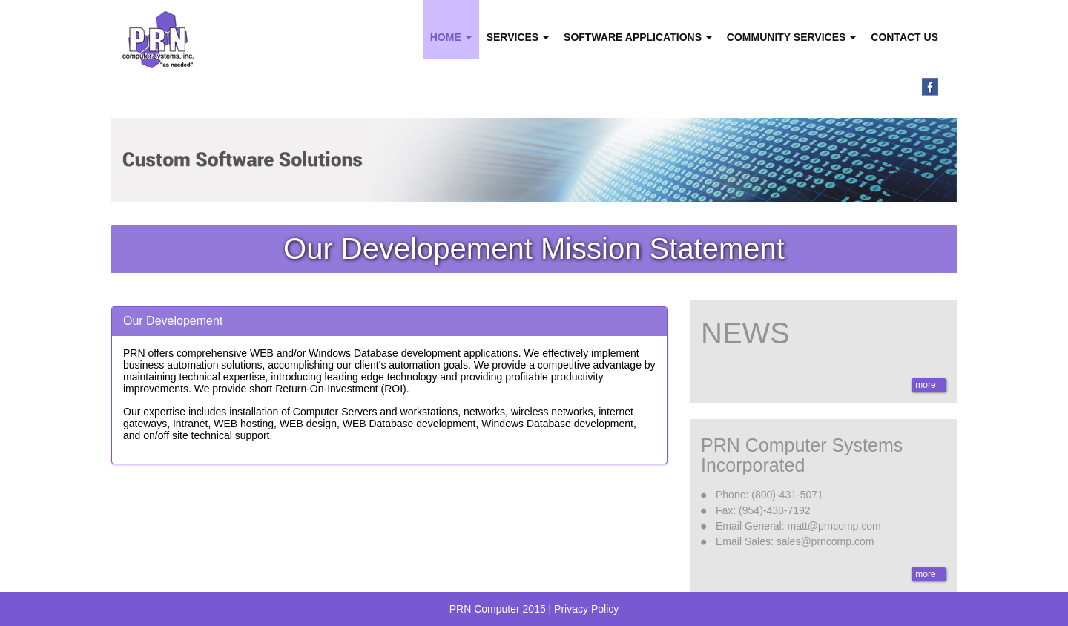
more (926, 385)
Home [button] (451, 37)
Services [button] (518, 37)
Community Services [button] (791, 37)
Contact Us (904, 37)
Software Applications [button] (638, 37)
